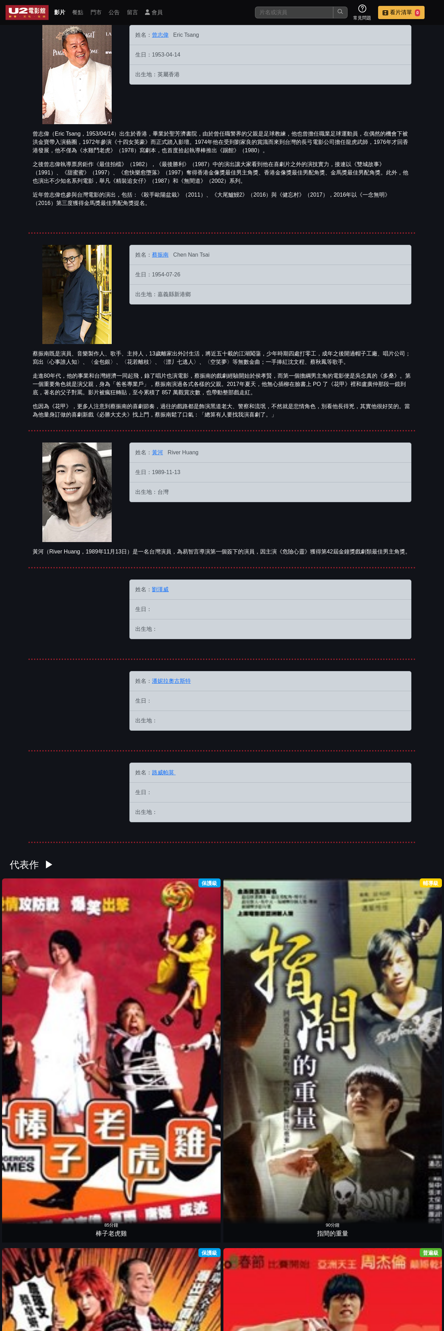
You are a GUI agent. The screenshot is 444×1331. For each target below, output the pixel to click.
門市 (96, 12)
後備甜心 (303, 1047)
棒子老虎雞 (32, 952)
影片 (59, 12)
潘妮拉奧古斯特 (171, 681)
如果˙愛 (32, 1047)
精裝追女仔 (86, 1141)
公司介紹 (387, 1282)
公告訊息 (285, 1282)
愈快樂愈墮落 (357, 1235)
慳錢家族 (249, 1235)
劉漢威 (160, 589)
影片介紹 (183, 1282)
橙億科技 (233, 1322)
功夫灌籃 (194, 952)
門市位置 (251, 1282)
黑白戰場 (357, 1047)
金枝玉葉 (411, 1047)
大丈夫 (195, 1141)
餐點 (77, 12)
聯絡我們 (319, 1282)
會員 (153, 12)
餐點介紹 (217, 1282)
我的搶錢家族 (141, 1141)
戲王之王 (140, 952)
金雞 (141, 1235)
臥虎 (411, 952)
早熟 (195, 1047)
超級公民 (357, 952)
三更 (195, 1235)
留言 (132, 12)
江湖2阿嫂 (86, 1047)
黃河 (157, 452)
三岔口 (249, 1047)
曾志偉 (160, 35)
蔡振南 (160, 255)
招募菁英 (353, 1282)
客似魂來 (411, 1141)
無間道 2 (357, 1141)
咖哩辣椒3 (141, 1047)
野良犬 (249, 952)
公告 (114, 12)
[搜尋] (294, 12)
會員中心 (421, 1282)
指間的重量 (86, 952)
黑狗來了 (32, 1141)
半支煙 (303, 1235)
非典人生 (86, 1235)
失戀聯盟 (249, 1141)
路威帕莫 (164, 772)
